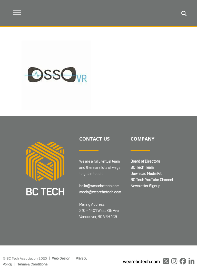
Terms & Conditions (32, 264)
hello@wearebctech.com (99, 186)
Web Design (61, 258)
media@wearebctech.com (100, 192)
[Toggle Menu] (18, 12)
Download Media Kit (146, 174)
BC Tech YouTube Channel (152, 180)
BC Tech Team (142, 167)
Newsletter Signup (145, 186)
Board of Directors (145, 161)
